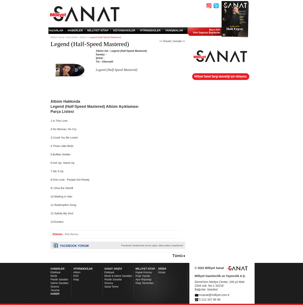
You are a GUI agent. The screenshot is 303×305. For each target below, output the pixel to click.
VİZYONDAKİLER (124, 30)
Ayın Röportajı (144, 279)
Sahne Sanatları (59, 283)
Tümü (177, 256)
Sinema (54, 286)
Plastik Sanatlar (59, 279)
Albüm (76, 272)
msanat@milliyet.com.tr (214, 295)
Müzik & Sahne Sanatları (118, 275)
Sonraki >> (179, 41)
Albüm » (84, 37)
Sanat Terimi (111, 286)
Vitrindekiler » (73, 37)
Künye (161, 272)
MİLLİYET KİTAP (98, 30)
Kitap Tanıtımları (145, 283)
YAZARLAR (55, 30)
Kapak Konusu (144, 272)
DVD (75, 275)
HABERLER (75, 30)
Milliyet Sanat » (58, 37)
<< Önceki (165, 41)
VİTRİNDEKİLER (150, 30)
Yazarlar (55, 290)
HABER (55, 293)
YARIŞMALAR (174, 30)
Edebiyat (55, 272)
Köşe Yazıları (143, 275)
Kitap (76, 279)
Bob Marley (71, 234)
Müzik (53, 275)
